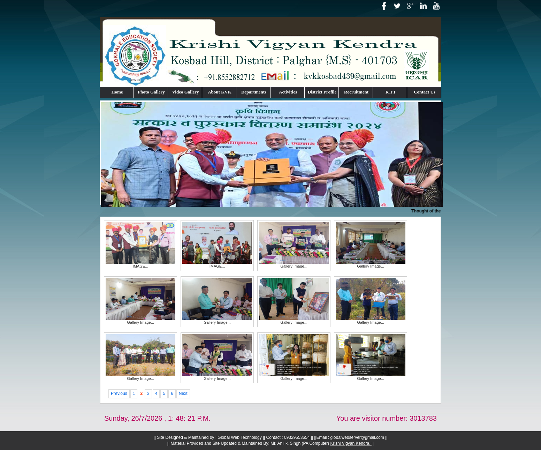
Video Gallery (185, 92)
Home (117, 92)
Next (183, 393)
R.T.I (391, 92)
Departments (253, 92)
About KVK (219, 92)
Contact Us (424, 92)
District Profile (322, 92)
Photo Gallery (151, 92)
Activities (288, 92)
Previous (119, 393)
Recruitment (356, 92)
